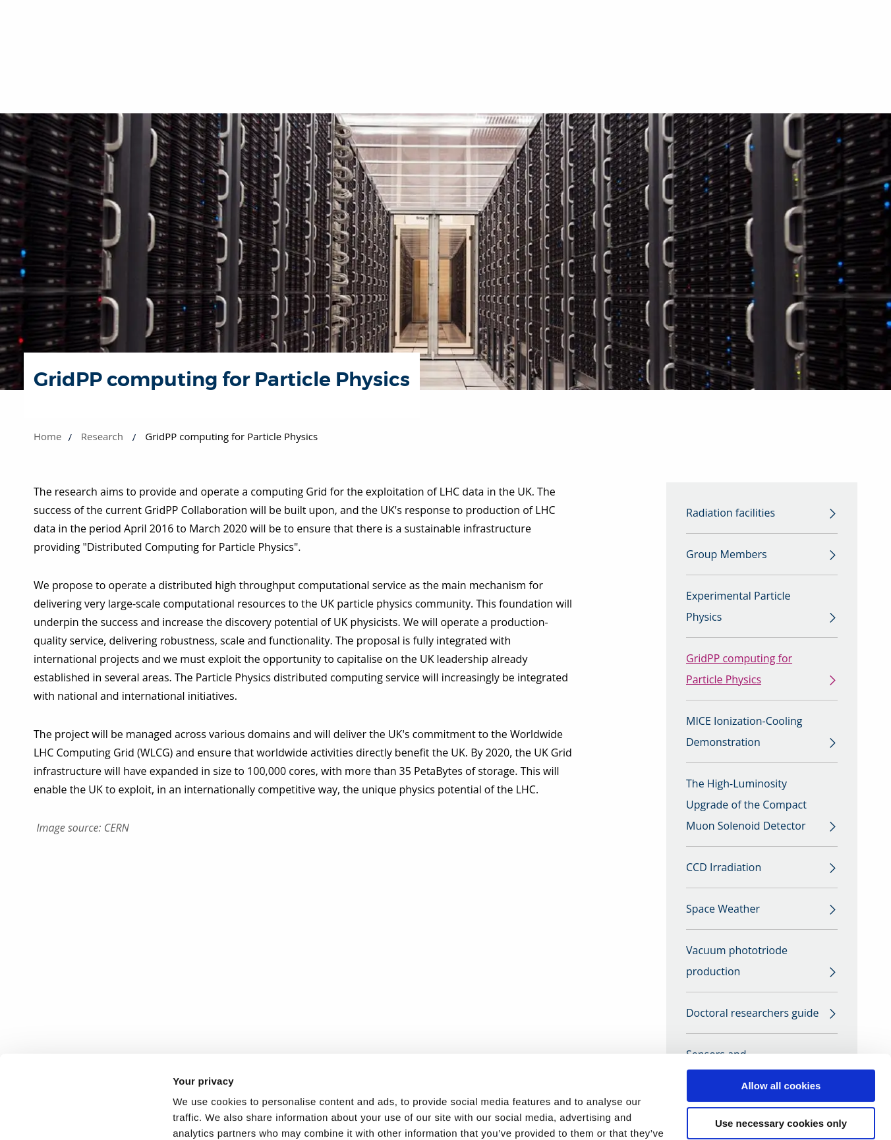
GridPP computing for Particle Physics (739, 669)
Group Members (726, 554)
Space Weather (723, 908)
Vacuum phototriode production (737, 961)
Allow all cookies (781, 1014)
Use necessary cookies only (781, 1051)
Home (47, 436)
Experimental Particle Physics (738, 606)
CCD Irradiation (723, 867)
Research (102, 436)
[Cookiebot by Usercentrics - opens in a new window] (85, 1114)
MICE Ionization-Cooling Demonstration (744, 731)
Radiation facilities (730, 512)
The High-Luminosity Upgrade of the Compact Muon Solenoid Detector (746, 804)
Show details (203, 1114)
